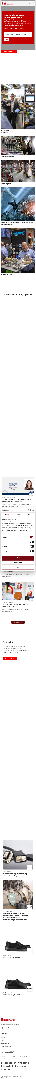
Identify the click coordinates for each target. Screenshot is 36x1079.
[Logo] (8, 3)
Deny (18, 567)
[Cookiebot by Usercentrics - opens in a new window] (27, 510)
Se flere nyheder (18, 622)
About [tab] (29, 514)
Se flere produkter (9, 658)
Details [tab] (18, 514)
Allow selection (18, 562)
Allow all (18, 557)
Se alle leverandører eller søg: (14, 29)
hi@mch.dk (6, 1048)
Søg (7, 39)
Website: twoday (4, 1077)
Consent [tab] (6, 514)
